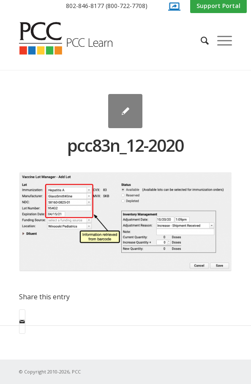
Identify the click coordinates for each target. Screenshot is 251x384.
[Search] (200, 40)
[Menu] (220, 40)
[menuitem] (106, 6)
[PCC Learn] (75, 38)
